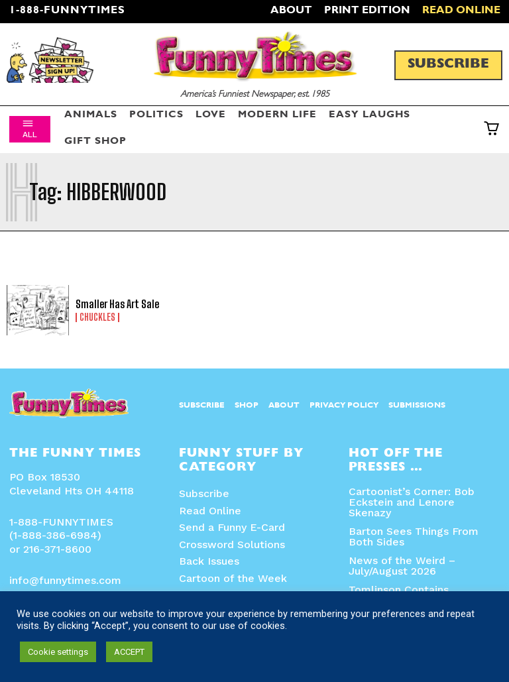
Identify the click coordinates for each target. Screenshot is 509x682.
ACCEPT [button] (129, 652)
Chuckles (97, 317)
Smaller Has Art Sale (117, 304)
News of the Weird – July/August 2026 (402, 565)
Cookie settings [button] (58, 652)
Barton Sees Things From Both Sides (414, 536)
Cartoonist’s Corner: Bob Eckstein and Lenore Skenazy (412, 502)
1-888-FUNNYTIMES (67, 11)
